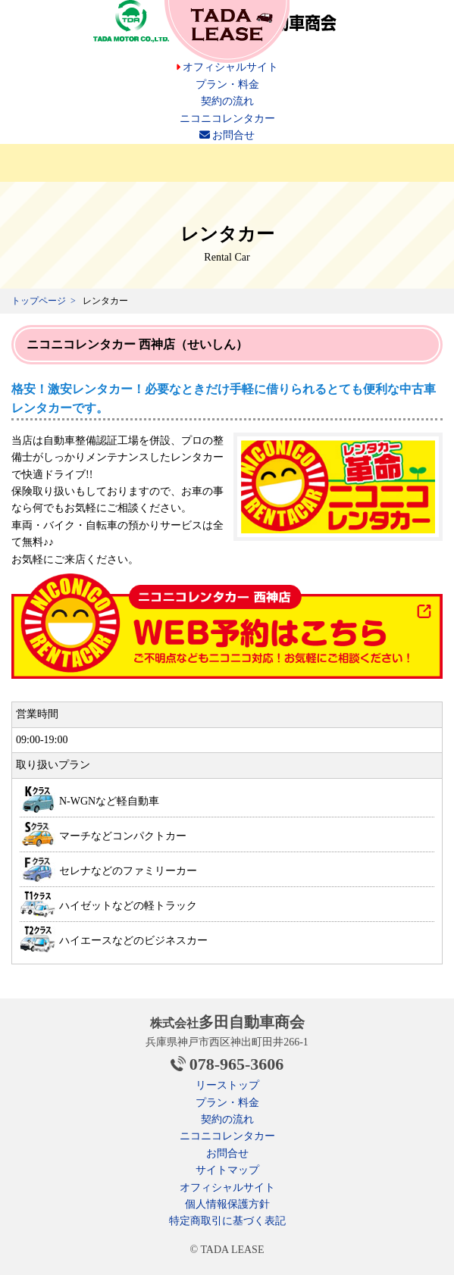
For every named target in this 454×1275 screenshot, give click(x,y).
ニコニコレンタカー (227, 118)
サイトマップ (227, 1170)
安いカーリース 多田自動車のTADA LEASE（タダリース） (227, 31)
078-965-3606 (236, 1064)
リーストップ (227, 1085)
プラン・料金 (227, 84)
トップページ (38, 300)
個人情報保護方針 (227, 1204)
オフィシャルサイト (227, 67)
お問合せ (227, 135)
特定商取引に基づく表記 (227, 1221)
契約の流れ (227, 101)
